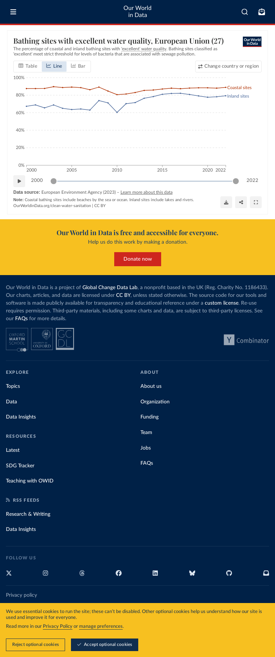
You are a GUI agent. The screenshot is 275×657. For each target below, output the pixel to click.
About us (151, 386)
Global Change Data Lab (110, 287)
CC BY (100, 205)
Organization (155, 401)
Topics (13, 386)
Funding (149, 417)
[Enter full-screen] (256, 202)
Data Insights (21, 417)
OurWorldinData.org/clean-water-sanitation (52, 205)
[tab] (28, 66)
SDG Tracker (20, 465)
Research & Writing (28, 514)
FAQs (21, 318)
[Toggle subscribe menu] (261, 11)
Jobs (145, 448)
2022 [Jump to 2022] (252, 180)
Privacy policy (21, 595)
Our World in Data (137, 11)
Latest (13, 450)
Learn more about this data (146, 192)
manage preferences (101, 626)
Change (231, 66)
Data (11, 401)
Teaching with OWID (30, 481)
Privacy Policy (57, 626)
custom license (221, 303)
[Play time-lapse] (19, 181)
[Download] (226, 202)
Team (146, 432)
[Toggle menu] (13, 11)
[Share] (241, 202)
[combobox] (244, 12)
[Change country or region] (228, 66)
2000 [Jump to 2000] (37, 180)
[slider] (54, 180)
